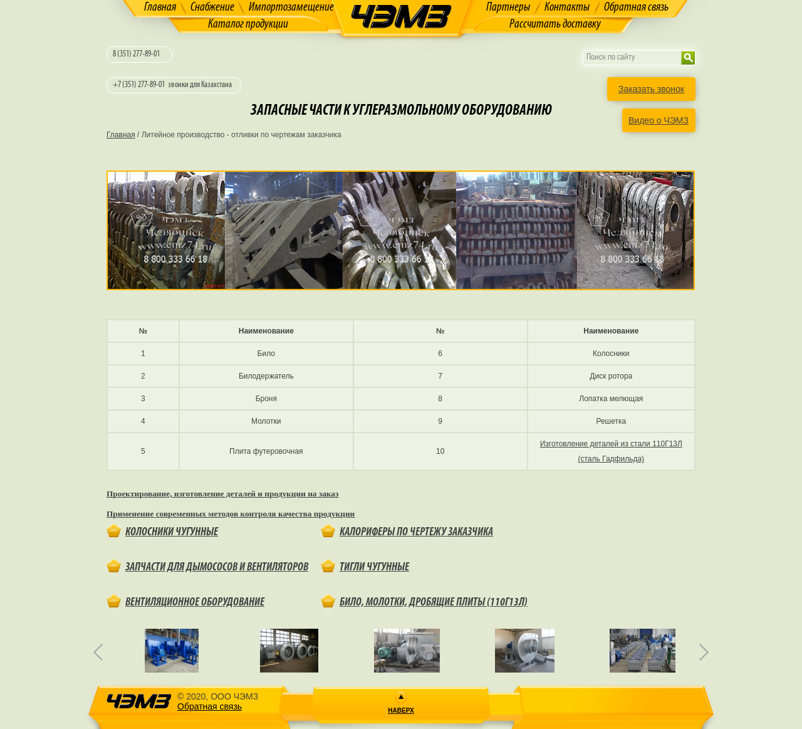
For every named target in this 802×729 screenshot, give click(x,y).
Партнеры (508, 7)
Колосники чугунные (171, 532)
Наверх (401, 710)
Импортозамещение (291, 7)
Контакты (567, 7)
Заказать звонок (651, 89)
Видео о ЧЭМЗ (658, 120)
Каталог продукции (248, 24)
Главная (160, 7)
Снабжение (212, 7)
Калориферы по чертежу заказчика (416, 532)
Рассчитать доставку (555, 24)
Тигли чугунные (374, 568)
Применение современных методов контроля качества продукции (231, 513)
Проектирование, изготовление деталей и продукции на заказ (222, 493)
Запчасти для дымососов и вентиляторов (216, 568)
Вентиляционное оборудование (194, 603)
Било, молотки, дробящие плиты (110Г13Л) (434, 603)
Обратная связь (636, 7)
